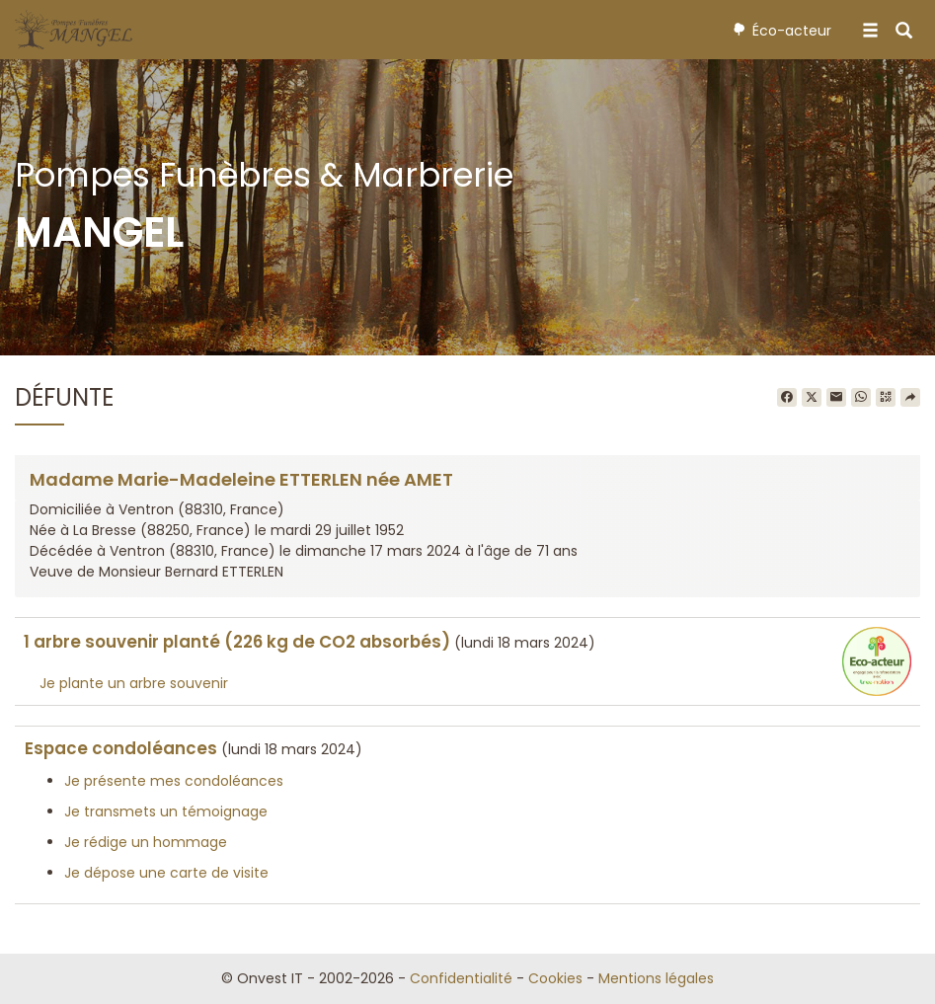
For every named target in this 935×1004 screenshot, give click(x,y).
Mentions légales (656, 978)
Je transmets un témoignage (166, 811)
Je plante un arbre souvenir (133, 683)
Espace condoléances (121, 748)
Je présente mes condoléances (173, 781)
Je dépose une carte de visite (166, 873)
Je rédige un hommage (145, 842)
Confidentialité (461, 978)
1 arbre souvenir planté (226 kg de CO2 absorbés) (237, 642)
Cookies (555, 978)
